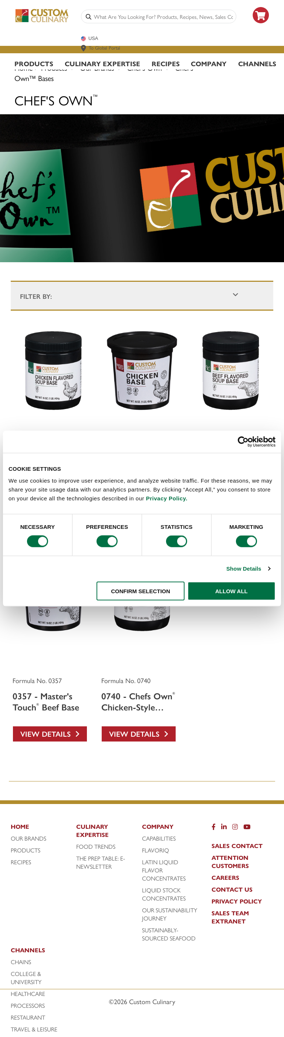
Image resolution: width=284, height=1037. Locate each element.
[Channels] (41, 952)
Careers (225, 878)
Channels (257, 63)
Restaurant (28, 1017)
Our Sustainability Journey (169, 914)
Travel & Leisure (34, 1029)
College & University (26, 978)
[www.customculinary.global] (83, 48)
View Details (50, 733)
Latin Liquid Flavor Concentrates (164, 870)
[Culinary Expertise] (107, 832)
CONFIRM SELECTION (140, 591)
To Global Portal (104, 47)
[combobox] (163, 16)
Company (209, 63)
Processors (28, 1005)
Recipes (166, 63)
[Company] (173, 828)
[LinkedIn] (224, 828)
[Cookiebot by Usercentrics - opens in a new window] (243, 441)
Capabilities (159, 838)
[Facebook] (214, 828)
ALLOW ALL (231, 591)
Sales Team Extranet (230, 917)
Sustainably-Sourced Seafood (169, 934)
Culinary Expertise (102, 63)
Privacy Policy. (166, 498)
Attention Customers (230, 862)
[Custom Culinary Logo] (42, 21)
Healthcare (28, 994)
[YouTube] (246, 828)
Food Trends (95, 846)
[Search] (89, 16)
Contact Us (232, 889)
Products (33, 63)
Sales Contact (237, 846)
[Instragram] (235, 828)
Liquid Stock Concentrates (164, 894)
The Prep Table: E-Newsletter (100, 862)
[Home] (41, 828)
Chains (21, 962)
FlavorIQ (155, 850)
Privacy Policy (237, 901)
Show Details (243, 568)
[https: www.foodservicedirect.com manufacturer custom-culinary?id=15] (261, 26)
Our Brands (28, 838)
